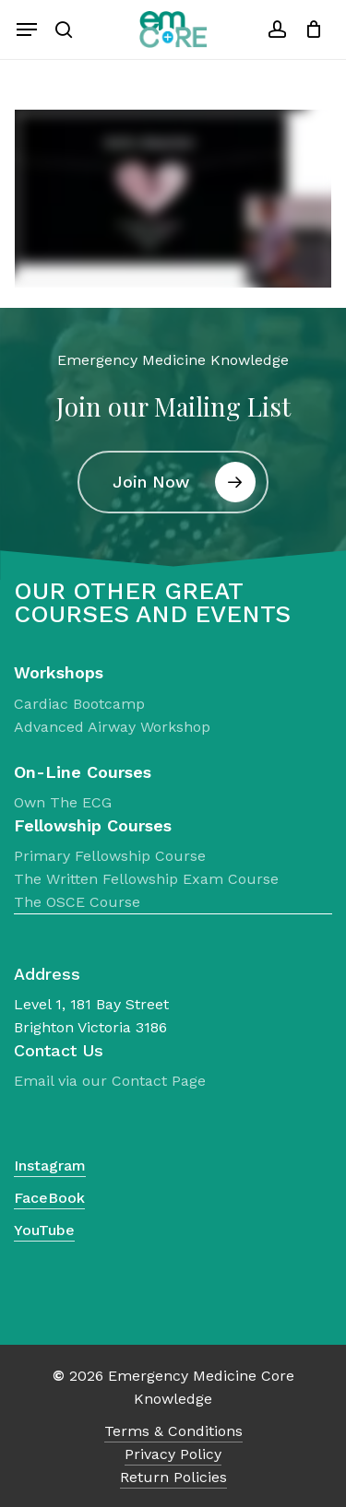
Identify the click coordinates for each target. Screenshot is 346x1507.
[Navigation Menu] (27, 29)
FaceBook (49, 1198)
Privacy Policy (173, 1454)
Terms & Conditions (173, 1431)
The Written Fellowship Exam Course (146, 879)
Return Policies (173, 1477)
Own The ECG (63, 802)
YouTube (44, 1230)
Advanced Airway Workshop (112, 727)
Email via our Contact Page (110, 1080)
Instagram (50, 1165)
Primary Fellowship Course (110, 856)
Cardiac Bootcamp (79, 703)
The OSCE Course (77, 902)
